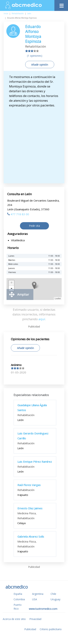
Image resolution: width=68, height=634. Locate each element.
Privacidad (35, 619)
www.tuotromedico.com (43, 608)
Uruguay (55, 599)
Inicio (6, 13)
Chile (53, 594)
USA (34, 599)
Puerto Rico (18, 606)
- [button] (11, 288)
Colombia (19, 599)
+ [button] (11, 283)
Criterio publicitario (51, 629)
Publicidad (30, 629)
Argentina (37, 594)
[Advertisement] (34, 144)
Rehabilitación (18, 13)
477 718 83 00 (18, 214)
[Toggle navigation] (61, 4)
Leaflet (58, 298)
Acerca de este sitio (14, 619)
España (18, 594)
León (29, 13)
